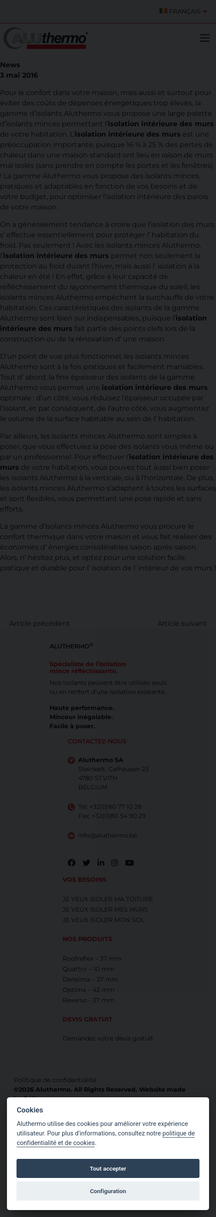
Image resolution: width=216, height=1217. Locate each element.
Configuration (108, 1191)
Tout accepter (108, 1168)
